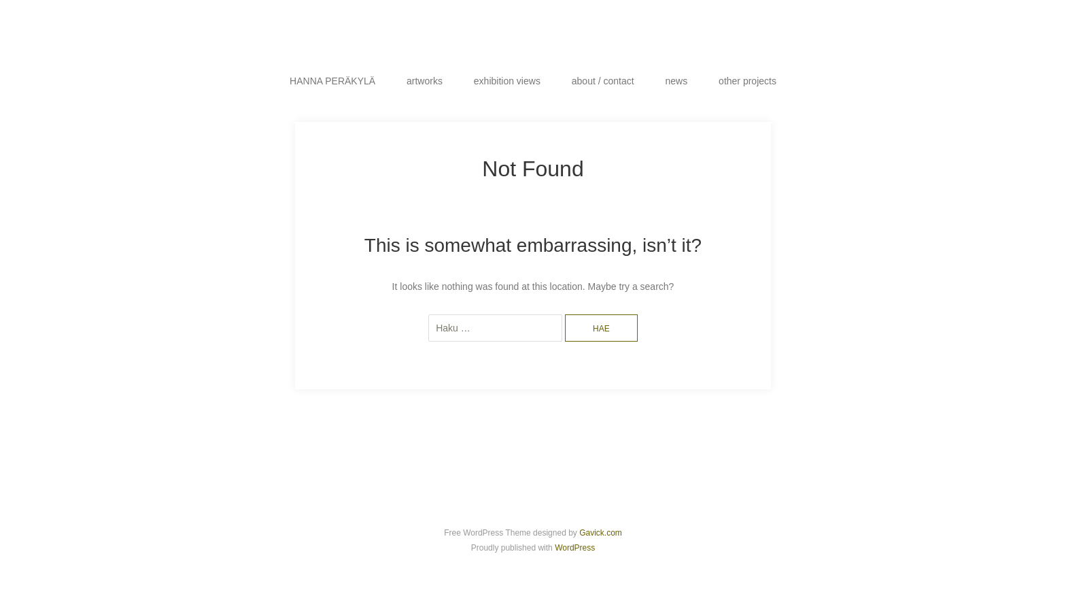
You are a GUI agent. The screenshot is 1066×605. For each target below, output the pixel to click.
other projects (747, 81)
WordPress (575, 548)
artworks (425, 81)
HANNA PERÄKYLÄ (332, 81)
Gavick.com (600, 533)
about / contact (603, 81)
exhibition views (507, 81)
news (677, 81)
